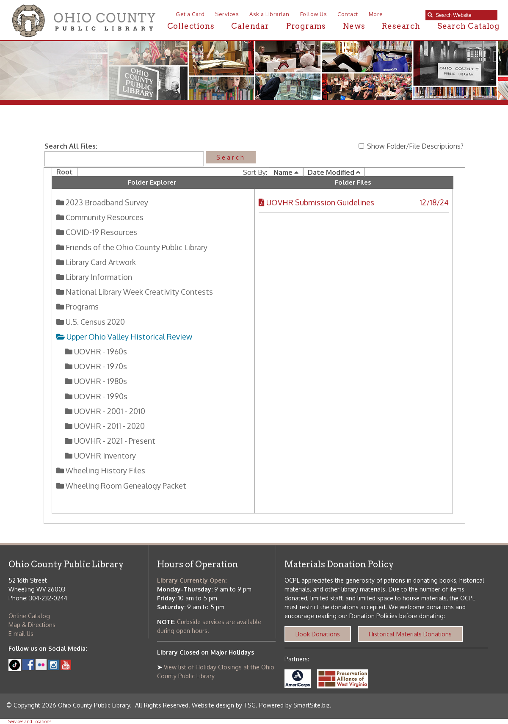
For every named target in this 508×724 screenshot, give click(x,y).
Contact (347, 14)
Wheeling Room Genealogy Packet (125, 485)
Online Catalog (29, 615)
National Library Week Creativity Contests (138, 291)
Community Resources (103, 217)
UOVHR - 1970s (100, 366)
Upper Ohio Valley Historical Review (128, 336)
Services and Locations (29, 721)
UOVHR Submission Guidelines (320, 202)
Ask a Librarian (269, 14)
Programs (306, 26)
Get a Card (190, 14)
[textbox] (464, 15)
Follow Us (313, 14)
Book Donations (317, 634)
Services (227, 14)
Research (401, 26)
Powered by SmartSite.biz (294, 705)
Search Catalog (468, 26)
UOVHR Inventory (104, 455)
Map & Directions (31, 624)
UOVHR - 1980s (100, 381)
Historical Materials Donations (410, 634)
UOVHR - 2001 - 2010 (109, 411)
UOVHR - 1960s (100, 351)
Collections (191, 26)
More (376, 14)
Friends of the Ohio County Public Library (135, 247)
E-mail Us (20, 633)
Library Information (98, 277)
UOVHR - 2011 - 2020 (108, 426)
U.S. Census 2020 (94, 321)
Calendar (250, 26)
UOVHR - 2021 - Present (114, 440)
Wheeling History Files (104, 470)
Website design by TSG (224, 705)
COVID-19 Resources (100, 232)
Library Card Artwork (100, 262)
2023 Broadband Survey (106, 202)
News (354, 26)
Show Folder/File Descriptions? (411, 146)
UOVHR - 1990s (100, 396)
